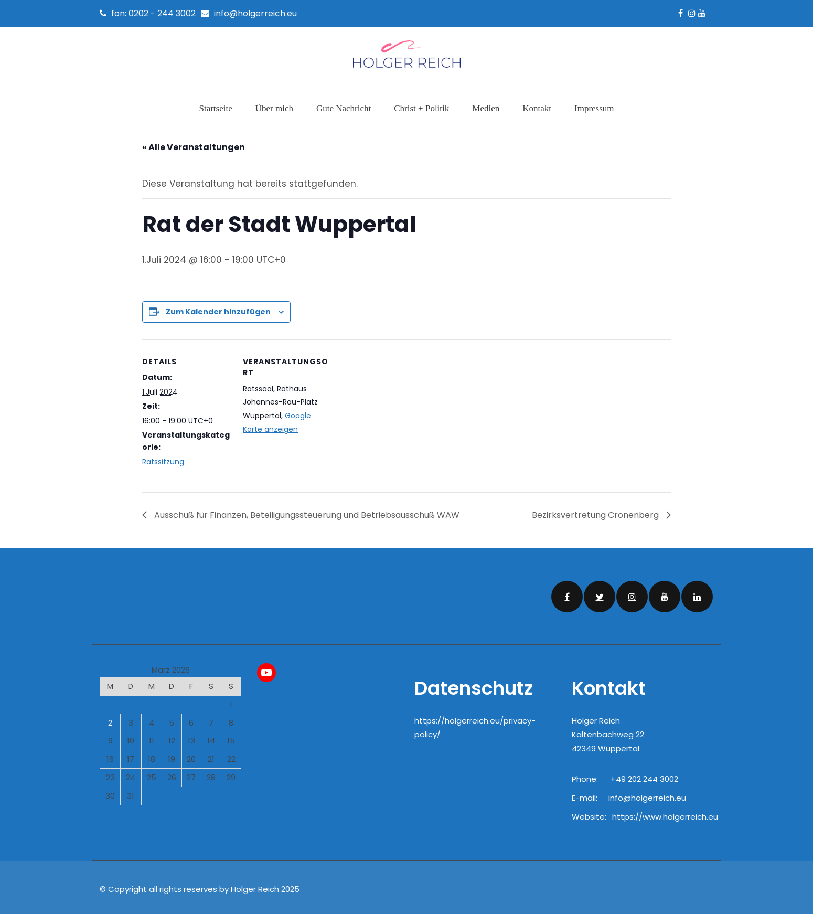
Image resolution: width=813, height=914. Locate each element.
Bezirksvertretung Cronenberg (596, 511)
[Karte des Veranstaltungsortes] (399, 408)
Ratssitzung (163, 458)
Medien (485, 108)
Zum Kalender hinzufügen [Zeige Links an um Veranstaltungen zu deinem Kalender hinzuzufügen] (218, 308)
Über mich (274, 108)
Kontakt (536, 108)
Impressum (594, 108)
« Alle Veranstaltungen (193, 144)
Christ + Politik (421, 108)
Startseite (215, 108)
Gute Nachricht (343, 108)
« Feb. (166, 808)
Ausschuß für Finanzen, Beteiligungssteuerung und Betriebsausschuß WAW (305, 511)
